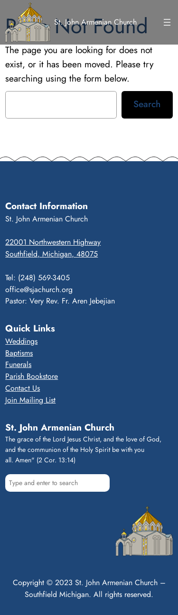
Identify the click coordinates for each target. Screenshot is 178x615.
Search (146, 103)
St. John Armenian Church (95, 22)
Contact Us (22, 388)
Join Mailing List (30, 400)
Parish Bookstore (31, 376)
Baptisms (19, 353)
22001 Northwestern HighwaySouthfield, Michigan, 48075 (53, 248)
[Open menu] (167, 22)
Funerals (18, 364)
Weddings (21, 341)
